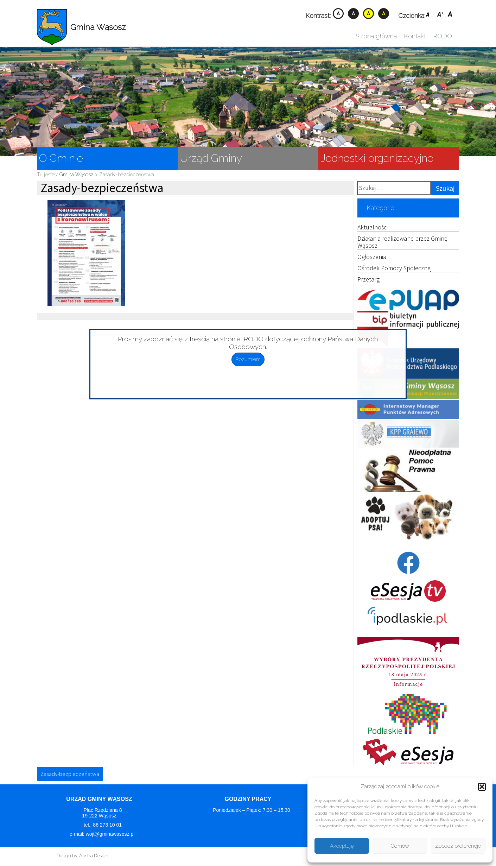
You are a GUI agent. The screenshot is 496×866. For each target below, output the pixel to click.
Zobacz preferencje (458, 846)
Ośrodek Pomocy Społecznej (394, 268)
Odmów (400, 846)
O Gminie (61, 158)
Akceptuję (342, 846)
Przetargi (369, 279)
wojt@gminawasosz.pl (111, 834)
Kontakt (415, 36)
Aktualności (372, 227)
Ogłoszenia (371, 257)
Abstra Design (93, 855)
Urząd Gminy (211, 158)
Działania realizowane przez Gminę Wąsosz (402, 242)
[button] (481, 786)
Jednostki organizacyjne (376, 158)
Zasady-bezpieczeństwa (69, 774)
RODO (442, 36)
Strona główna (376, 36)
